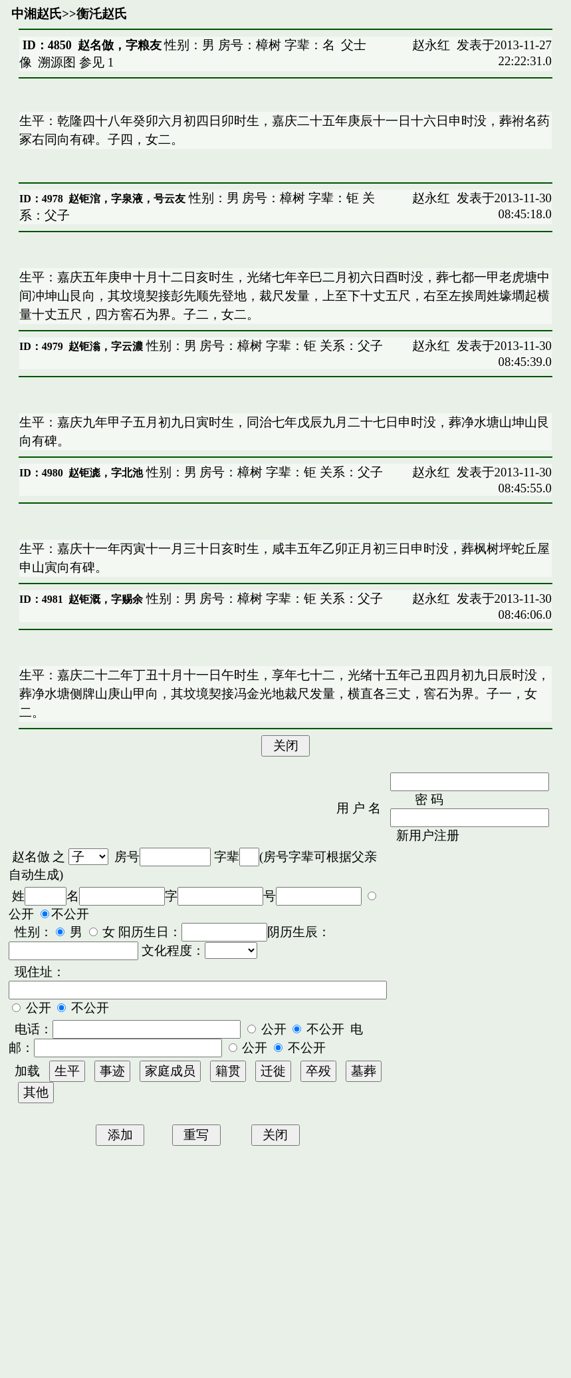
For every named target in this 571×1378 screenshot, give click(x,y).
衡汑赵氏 (101, 14)
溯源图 (57, 62)
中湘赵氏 (36, 14)
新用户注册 (427, 835)
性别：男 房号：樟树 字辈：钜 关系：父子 (263, 346)
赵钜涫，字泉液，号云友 (126, 198)
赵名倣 (31, 857)
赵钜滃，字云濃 (105, 346)
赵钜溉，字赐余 (105, 599)
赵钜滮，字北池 (105, 472)
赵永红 (431, 45)
